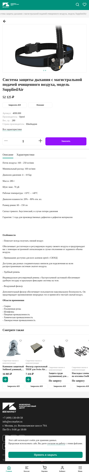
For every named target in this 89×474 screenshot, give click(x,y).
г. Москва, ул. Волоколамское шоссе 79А (25, 425)
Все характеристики (12, 129)
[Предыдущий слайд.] (4, 21)
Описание (8, 154)
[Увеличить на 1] (40, 140)
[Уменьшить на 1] (5, 140)
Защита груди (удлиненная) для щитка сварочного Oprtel (58, 374)
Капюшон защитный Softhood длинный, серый (13, 368)
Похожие (40, 105)
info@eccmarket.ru (12, 421)
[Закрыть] (45, 455)
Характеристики (25, 154)
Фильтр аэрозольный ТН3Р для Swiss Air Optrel (36, 368)
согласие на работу (56, 443)
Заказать (65, 141)
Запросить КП (14, 105)
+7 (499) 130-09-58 (13, 417)
